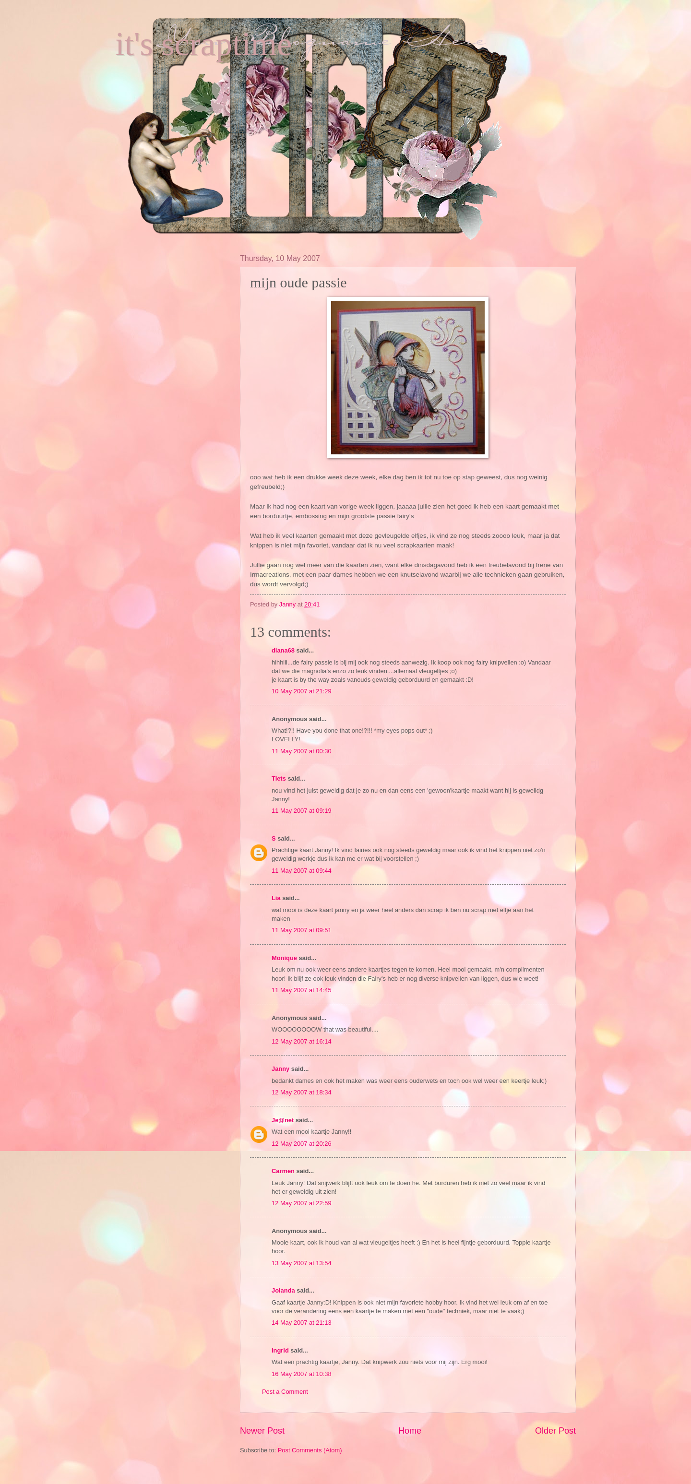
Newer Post (262, 1431)
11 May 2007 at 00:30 (302, 751)
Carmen (283, 1171)
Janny (280, 1068)
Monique (284, 958)
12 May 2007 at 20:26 (302, 1143)
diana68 (283, 650)
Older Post (555, 1431)
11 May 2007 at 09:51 (302, 930)
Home (409, 1431)
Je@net (283, 1120)
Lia (276, 898)
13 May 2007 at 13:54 (302, 1263)
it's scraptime (203, 43)
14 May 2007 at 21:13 (302, 1322)
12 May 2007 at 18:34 (302, 1092)
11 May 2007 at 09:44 (302, 870)
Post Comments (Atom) (310, 1450)
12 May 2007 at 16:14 (302, 1041)
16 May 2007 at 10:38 (302, 1373)
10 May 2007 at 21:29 (302, 691)
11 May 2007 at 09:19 (302, 810)
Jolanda (283, 1290)
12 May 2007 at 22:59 (302, 1203)
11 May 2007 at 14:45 (302, 990)
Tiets (279, 778)
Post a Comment (285, 1391)
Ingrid (280, 1350)
